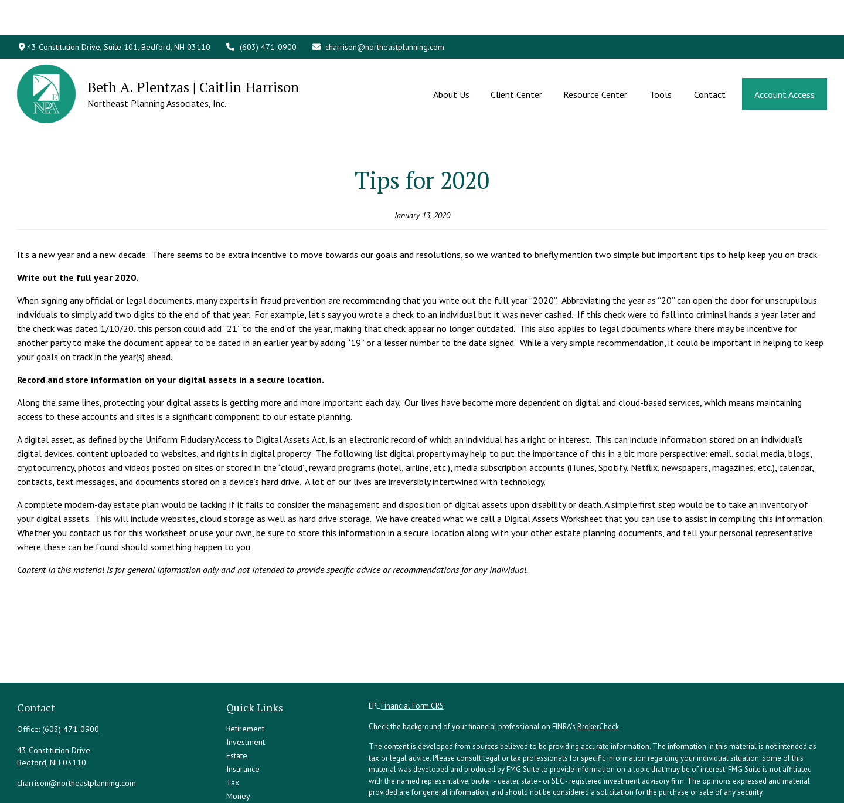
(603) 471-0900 (261, 11)
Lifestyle (241, 756)
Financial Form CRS (412, 653)
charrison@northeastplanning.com (378, 11)
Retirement (245, 675)
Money (238, 743)
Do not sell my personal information (622, 771)
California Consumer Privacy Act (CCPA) (697, 760)
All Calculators (251, 797)
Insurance (243, 716)
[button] (451, 59)
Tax (232, 729)
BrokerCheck (598, 674)
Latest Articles (250, 770)
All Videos (244, 783)
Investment (245, 689)
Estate (236, 702)
